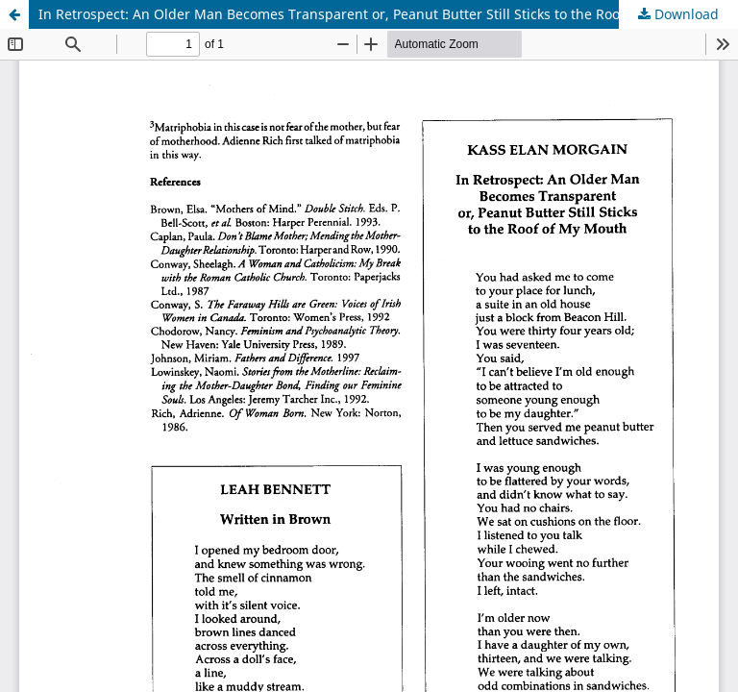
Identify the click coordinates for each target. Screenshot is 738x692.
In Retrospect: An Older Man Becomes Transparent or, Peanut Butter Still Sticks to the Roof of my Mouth (374, 14)
